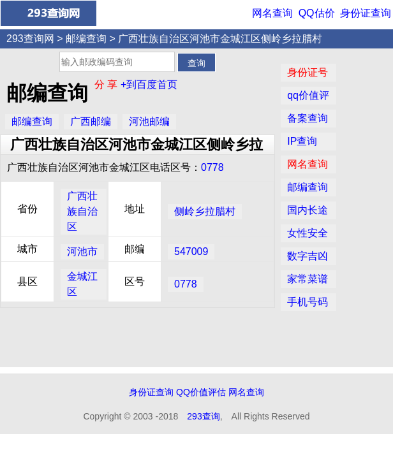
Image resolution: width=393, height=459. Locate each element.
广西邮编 (90, 121)
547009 (191, 251)
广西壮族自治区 (82, 211)
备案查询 (307, 118)
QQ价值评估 (201, 392)
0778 (212, 167)
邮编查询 (86, 38)
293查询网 (30, 38)
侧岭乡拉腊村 (204, 211)
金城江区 (82, 284)
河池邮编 (149, 121)
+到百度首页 (149, 84)
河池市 (82, 251)
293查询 (203, 416)
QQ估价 (317, 13)
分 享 (107, 84)
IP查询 (302, 141)
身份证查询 (365, 13)
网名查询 (272, 13)
